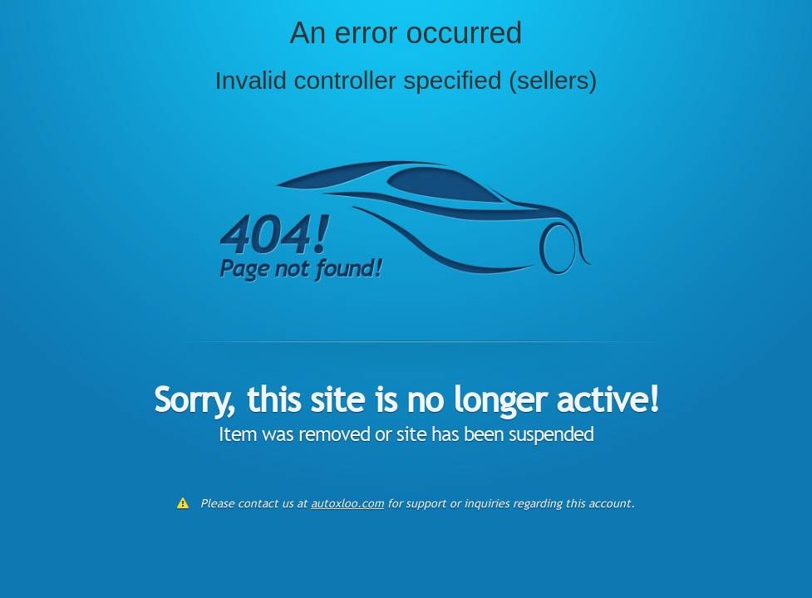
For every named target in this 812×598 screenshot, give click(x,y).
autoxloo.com (347, 503)
